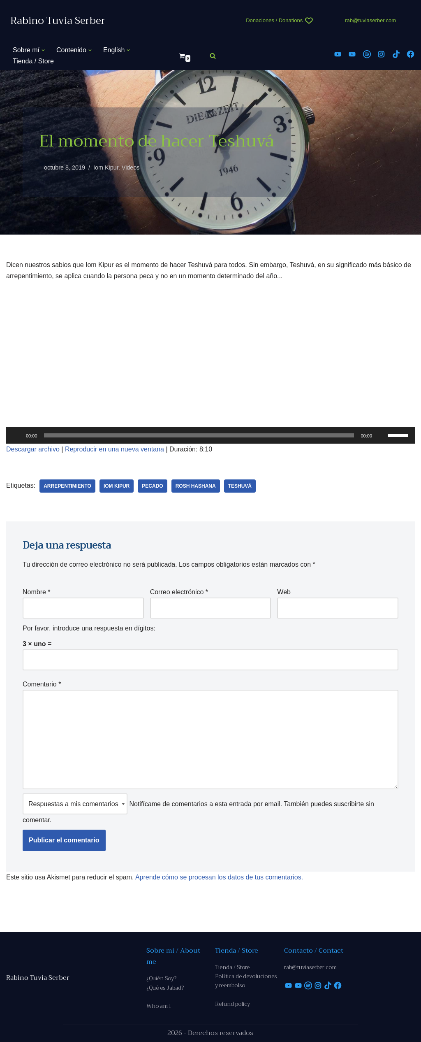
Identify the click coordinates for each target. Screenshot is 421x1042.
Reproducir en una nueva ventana (114, 449)
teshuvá (240, 486)
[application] (210, 435)
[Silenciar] (381, 435)
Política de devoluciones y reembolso (246, 981)
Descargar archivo (33, 449)
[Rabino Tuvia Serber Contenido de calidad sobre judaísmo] (57, 20)
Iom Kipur (105, 167)
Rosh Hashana (196, 486)
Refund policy (232, 1004)
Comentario (42, 684)
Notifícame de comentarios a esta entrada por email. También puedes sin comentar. (198, 808)
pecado (152, 486)
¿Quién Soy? (161, 978)
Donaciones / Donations (274, 20)
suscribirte (349, 803)
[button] (43, 50)
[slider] (199, 435)
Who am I (158, 1006)
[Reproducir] (17, 435)
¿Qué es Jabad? (165, 988)
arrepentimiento (67, 486)
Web (284, 591)
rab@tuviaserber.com (370, 20)
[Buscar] (213, 56)
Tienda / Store (33, 61)
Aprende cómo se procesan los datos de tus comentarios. (219, 877)
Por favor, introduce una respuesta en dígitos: (89, 628)
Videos (131, 167)
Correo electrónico (179, 591)
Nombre (37, 591)
